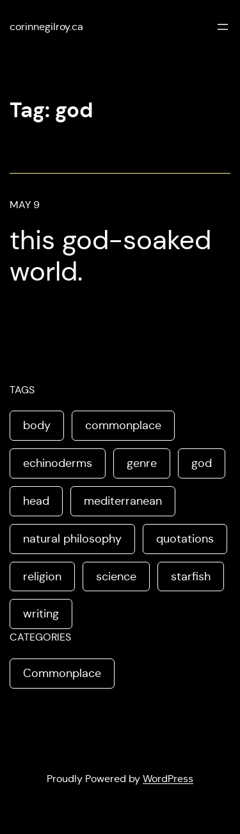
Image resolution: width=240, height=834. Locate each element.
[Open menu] (222, 27)
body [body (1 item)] (37, 425)
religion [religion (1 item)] (42, 576)
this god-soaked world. (110, 255)
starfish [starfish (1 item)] (191, 576)
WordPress (168, 779)
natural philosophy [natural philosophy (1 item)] (72, 539)
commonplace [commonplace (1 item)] (123, 425)
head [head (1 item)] (36, 501)
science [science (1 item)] (116, 576)
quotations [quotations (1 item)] (185, 539)
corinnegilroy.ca (46, 26)
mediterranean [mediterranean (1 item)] (123, 501)
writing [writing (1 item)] (41, 614)
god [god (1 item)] (201, 463)
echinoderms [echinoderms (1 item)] (57, 463)
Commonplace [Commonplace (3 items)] (62, 673)
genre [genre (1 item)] (142, 463)
